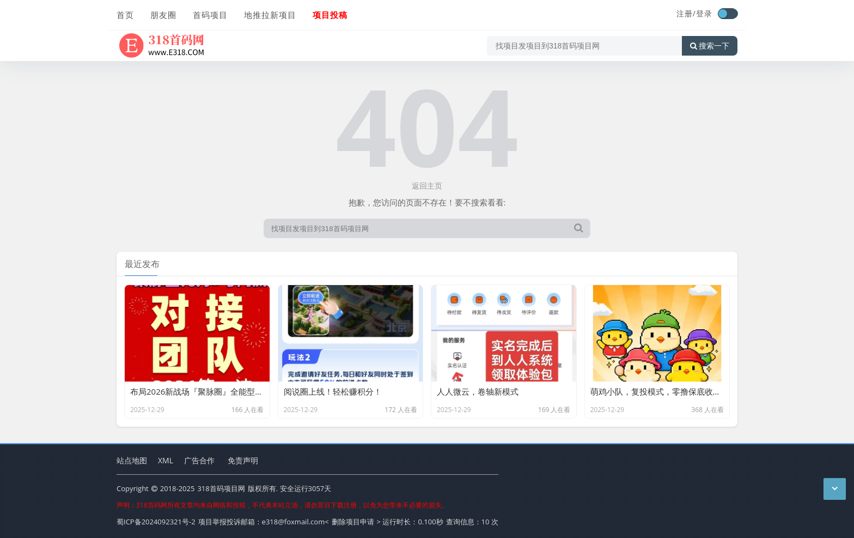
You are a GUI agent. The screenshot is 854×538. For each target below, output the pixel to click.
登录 (704, 13)
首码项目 (210, 14)
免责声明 (243, 460)
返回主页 (427, 185)
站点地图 (132, 460)
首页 (125, 14)
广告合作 (199, 460)
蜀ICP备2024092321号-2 (156, 522)
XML (165, 460)
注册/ (686, 13)
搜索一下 (709, 45)
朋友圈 (163, 14)
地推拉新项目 (270, 14)
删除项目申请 (353, 522)
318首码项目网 (221, 488)
